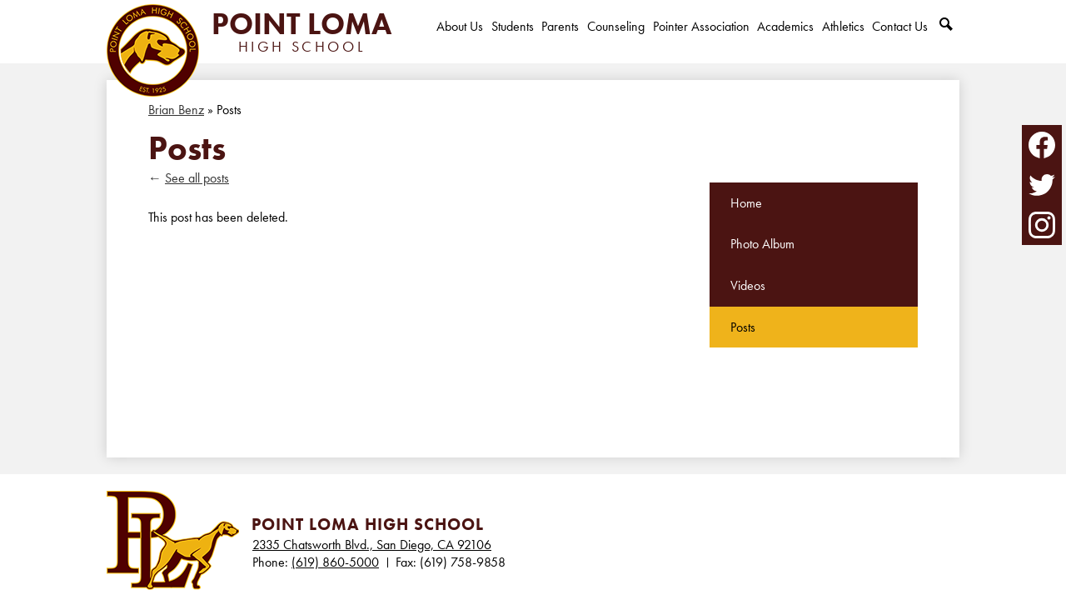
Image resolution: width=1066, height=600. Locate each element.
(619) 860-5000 (335, 562)
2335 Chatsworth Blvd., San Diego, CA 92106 (371, 544)
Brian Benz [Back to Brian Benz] (176, 109)
